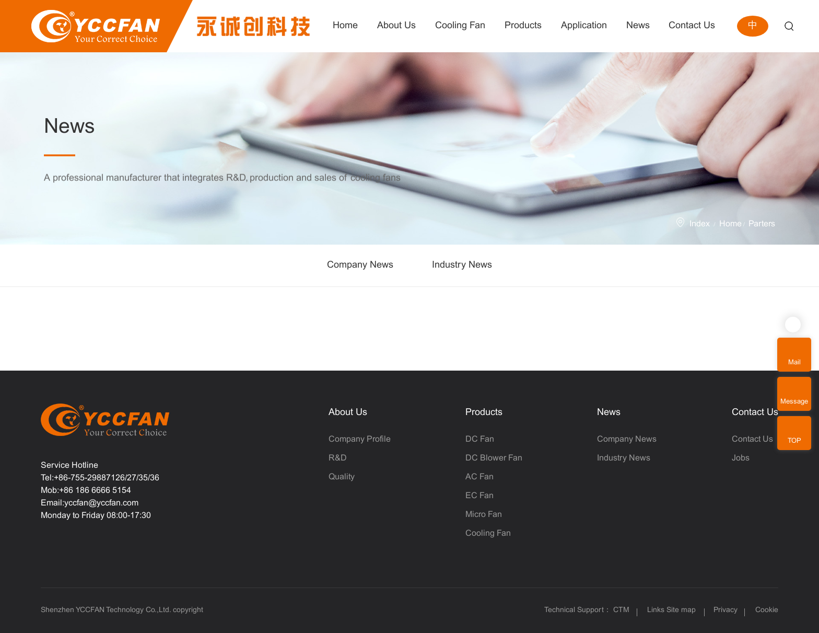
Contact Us (755, 412)
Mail (794, 363)
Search (788, 26)
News (609, 412)
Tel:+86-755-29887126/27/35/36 (100, 478)
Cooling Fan (488, 533)
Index (699, 224)
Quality (342, 477)
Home (730, 224)
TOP (794, 441)
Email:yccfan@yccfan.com (89, 503)
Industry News (462, 265)
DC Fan (479, 439)
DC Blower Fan (493, 458)
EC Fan (479, 496)
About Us (348, 412)
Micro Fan (483, 515)
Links (655, 610)
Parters (761, 224)
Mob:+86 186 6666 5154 (86, 490)
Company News (360, 265)
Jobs (741, 458)
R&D (338, 458)
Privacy (725, 610)
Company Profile (360, 439)
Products (483, 412)
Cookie (766, 610)
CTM (622, 610)
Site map (681, 610)
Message (794, 402)
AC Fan (479, 477)
